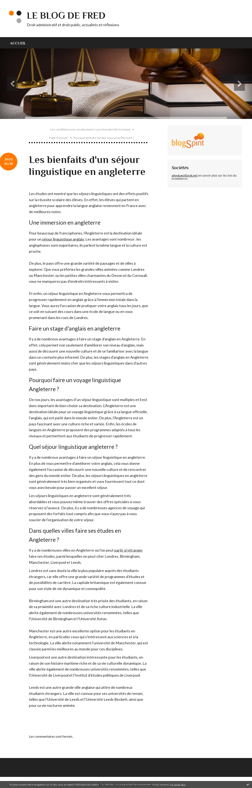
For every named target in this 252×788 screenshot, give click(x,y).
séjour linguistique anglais (62, 239)
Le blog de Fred (66, 15)
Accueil (18, 43)
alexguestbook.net (185, 175)
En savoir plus (178, 784)
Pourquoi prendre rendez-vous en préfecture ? (103, 137)
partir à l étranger (128, 550)
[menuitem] (20, 42)
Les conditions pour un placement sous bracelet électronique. (90, 129)
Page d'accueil (58, 137)
